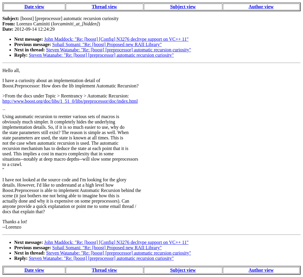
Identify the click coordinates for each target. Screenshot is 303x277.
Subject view (183, 6)
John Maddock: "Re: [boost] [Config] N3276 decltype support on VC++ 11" (116, 39)
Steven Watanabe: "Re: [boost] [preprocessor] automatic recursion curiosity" (118, 49)
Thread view (104, 6)
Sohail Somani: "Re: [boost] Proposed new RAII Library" (107, 44)
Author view (261, 6)
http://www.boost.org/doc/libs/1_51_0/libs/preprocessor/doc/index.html (70, 101)
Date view (34, 6)
